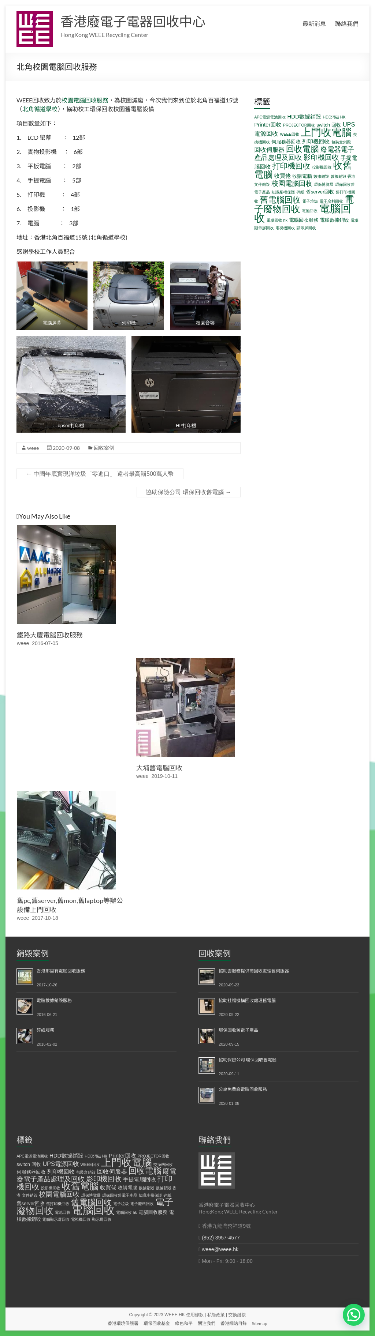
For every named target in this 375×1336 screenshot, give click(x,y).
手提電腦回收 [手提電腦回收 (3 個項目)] (139, 1179)
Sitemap (259, 1323)
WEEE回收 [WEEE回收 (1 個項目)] (289, 134)
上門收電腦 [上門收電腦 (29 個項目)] (326, 132)
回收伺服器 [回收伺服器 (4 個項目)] (269, 149)
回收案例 (104, 448)
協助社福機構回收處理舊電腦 (247, 1000)
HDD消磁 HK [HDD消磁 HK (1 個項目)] (334, 117)
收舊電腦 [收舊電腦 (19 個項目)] (80, 1186)
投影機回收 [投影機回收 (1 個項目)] (321, 167)
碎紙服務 (45, 1030)
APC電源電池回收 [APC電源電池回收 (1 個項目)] (270, 117)
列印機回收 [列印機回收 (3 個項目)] (316, 141)
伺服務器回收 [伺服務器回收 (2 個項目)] (286, 141)
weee (33, 448)
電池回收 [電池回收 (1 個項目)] (310, 210)
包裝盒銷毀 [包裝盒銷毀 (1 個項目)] (341, 142)
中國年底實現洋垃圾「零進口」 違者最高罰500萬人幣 (100, 474)
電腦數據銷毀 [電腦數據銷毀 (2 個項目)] (334, 220)
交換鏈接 (237, 1314)
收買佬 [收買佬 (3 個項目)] (282, 176)
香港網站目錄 (233, 1323)
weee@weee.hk (220, 1249)
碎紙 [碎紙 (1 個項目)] (300, 192)
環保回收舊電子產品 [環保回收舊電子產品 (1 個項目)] (119, 1195)
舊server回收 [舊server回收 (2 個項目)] (320, 192)
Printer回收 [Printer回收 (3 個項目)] (267, 124)
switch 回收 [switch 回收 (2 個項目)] (328, 125)
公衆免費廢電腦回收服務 (243, 1089)
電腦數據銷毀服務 (54, 1000)
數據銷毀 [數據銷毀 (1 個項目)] (321, 176)
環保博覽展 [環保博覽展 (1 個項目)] (323, 184)
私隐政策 (216, 1314)
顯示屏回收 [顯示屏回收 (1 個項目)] (306, 228)
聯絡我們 (347, 23)
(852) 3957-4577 (221, 1238)
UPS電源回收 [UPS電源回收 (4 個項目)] (60, 1163)
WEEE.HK (174, 1314)
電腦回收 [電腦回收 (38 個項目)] (93, 1210)
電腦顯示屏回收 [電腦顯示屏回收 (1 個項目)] (56, 1219)
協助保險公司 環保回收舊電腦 (188, 492)
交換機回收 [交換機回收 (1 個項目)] (163, 1164)
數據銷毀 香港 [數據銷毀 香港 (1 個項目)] (343, 176)
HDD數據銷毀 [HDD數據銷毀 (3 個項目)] (304, 116)
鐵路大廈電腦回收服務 (50, 635)
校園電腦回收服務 (85, 100)
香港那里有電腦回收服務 (61, 971)
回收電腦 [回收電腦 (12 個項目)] (302, 149)
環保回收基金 (157, 1323)
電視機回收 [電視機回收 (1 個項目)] (285, 228)
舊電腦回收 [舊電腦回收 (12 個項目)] (280, 199)
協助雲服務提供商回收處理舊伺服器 (254, 971)
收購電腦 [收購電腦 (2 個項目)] (302, 176)
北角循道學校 (39, 108)
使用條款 (195, 1314)
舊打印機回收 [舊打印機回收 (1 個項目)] (58, 1203)
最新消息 (314, 23)
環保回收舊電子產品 (238, 1030)
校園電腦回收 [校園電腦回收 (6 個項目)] (291, 183)
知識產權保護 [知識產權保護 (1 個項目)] (283, 192)
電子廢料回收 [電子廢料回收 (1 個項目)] (331, 201)
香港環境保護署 (123, 1323)
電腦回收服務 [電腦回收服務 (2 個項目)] (303, 220)
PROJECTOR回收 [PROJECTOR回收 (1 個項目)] (299, 125)
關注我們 (206, 1323)
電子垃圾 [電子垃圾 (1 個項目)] (310, 201)
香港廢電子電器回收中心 (132, 21)
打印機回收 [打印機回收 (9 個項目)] (291, 166)
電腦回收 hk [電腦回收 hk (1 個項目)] (277, 220)
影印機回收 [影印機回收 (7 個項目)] (321, 157)
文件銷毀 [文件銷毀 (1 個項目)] (262, 184)
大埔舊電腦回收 (159, 768)
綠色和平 (184, 1323)
